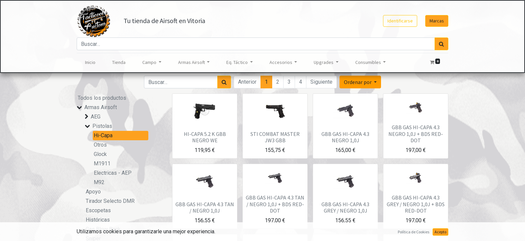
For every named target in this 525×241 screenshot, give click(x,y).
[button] (360, 82)
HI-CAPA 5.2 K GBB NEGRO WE (205, 137)
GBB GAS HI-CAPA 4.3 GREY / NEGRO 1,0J (345, 207)
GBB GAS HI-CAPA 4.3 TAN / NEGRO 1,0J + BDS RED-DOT (275, 204)
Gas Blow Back (103, 229)
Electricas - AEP (113, 173)
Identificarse (400, 21)
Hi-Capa (103, 135)
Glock (100, 154)
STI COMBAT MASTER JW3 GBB (275, 137)
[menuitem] (90, 62)
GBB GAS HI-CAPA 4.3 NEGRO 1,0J (345, 137)
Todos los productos (102, 98)
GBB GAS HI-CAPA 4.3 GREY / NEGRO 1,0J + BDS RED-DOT (416, 204)
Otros (100, 145)
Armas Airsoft (100, 107)
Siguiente (321, 82)
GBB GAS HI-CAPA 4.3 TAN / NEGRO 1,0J (204, 207)
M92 (99, 182)
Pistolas (102, 126)
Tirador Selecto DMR (110, 201)
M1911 (102, 163)
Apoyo (93, 191)
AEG (95, 116)
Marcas (437, 21)
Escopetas (98, 210)
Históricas (98, 220)
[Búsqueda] (441, 43)
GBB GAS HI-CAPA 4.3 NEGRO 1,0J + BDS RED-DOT (415, 133)
